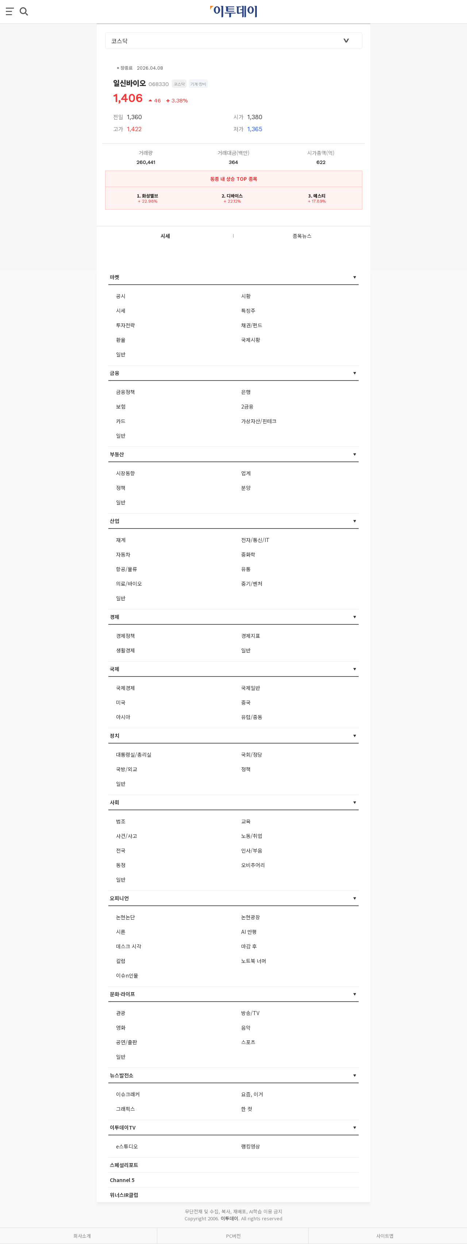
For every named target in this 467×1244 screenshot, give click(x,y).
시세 (121, 310)
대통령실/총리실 (133, 754)
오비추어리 (253, 865)
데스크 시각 (128, 946)
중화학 (248, 554)
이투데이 (229, 1218)
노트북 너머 (253, 960)
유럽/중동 (251, 717)
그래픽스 (125, 1108)
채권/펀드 (251, 325)
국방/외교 (126, 769)
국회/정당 (251, 754)
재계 (121, 539)
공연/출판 (126, 1042)
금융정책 (125, 391)
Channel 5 (122, 1179)
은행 (246, 391)
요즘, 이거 (252, 1094)
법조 (121, 821)
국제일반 (250, 687)
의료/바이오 (129, 583)
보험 (121, 406)
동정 (121, 865)
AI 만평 (249, 931)
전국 (121, 850)
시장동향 (125, 473)
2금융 (247, 406)
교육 (246, 821)
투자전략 (125, 325)
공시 (121, 296)
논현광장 (250, 917)
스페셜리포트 (124, 1165)
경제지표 (250, 635)
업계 (246, 473)
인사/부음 (251, 850)
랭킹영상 (250, 1146)
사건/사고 (126, 835)
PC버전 (233, 1235)
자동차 (123, 554)
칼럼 (121, 960)
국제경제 (125, 687)
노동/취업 (251, 835)
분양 (246, 487)
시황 (246, 296)
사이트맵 (385, 1235)
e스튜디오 (127, 1146)
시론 (121, 931)
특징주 (248, 310)
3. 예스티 (316, 195)
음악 (246, 1027)
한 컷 (246, 1108)
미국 (121, 702)
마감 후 (249, 946)
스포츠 (248, 1042)
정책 (121, 487)
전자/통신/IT (255, 539)
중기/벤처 (251, 583)
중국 (246, 702)
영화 (121, 1027)
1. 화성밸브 (147, 195)
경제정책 (125, 635)
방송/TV (250, 1013)
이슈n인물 (127, 975)
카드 (121, 421)
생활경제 (125, 650)
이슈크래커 (128, 1094)
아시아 (123, 717)
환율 (121, 339)
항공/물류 (126, 569)
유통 (246, 569)
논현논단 (125, 917)
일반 (121, 354)
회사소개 (82, 1235)
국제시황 (250, 339)
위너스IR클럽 (124, 1194)
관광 (121, 1013)
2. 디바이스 (232, 195)
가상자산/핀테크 (259, 421)
